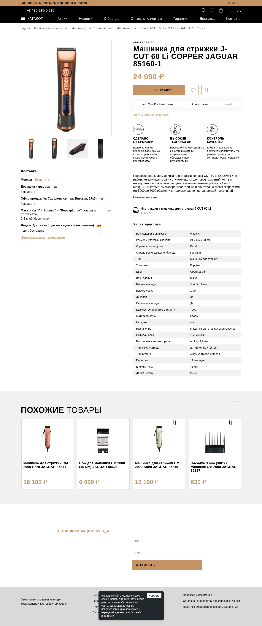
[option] (66, 88)
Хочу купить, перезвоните (151, 114)
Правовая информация (197, 594)
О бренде (111, 18)
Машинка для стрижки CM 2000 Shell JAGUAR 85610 (157, 465)
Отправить (145, 565)
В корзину (162, 90)
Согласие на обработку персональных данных (212, 600)
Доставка (207, 18)
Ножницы (97, 595)
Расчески (97, 601)
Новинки (85, 18)
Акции (62, 18)
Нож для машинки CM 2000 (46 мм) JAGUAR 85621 (102, 465)
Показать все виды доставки (43, 237)
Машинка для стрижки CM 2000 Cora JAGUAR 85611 (45, 465)
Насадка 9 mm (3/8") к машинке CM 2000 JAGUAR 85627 (213, 466)
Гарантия (180, 18)
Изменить (42, 179)
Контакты (233, 18)
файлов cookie (129, 609)
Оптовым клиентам (146, 18)
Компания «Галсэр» (48, 599)
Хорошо (154, 595)
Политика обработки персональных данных (210, 606)
